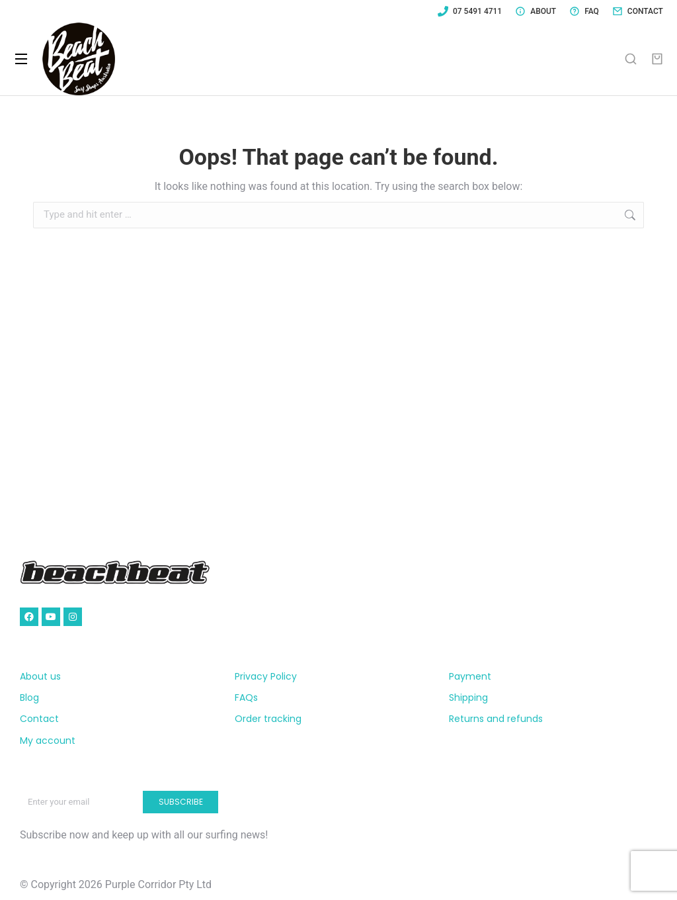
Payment (470, 676)
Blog (29, 697)
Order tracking (268, 718)
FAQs (246, 697)
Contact (39, 718)
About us (40, 676)
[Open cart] (657, 59)
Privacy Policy (266, 676)
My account (47, 740)
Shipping (468, 697)
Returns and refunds (496, 718)
